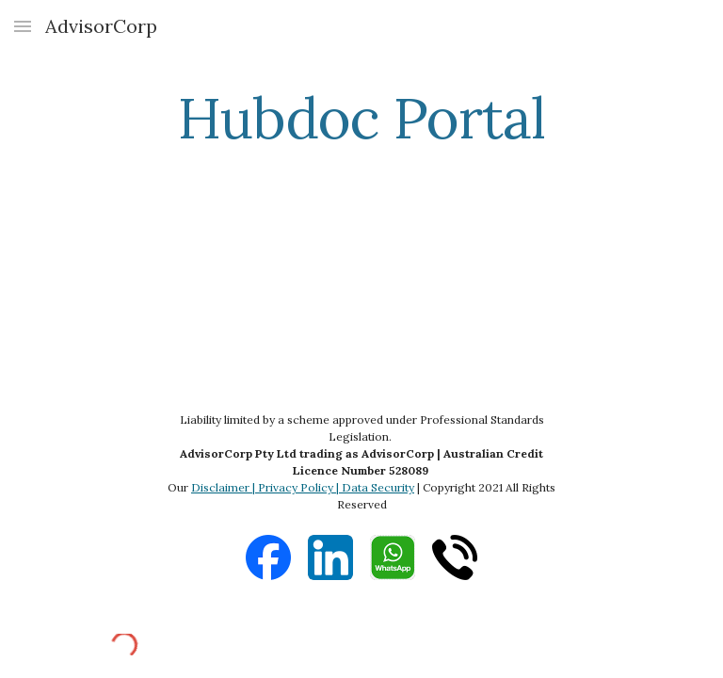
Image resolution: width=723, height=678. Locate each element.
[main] (361, 117)
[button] (22, 26)
